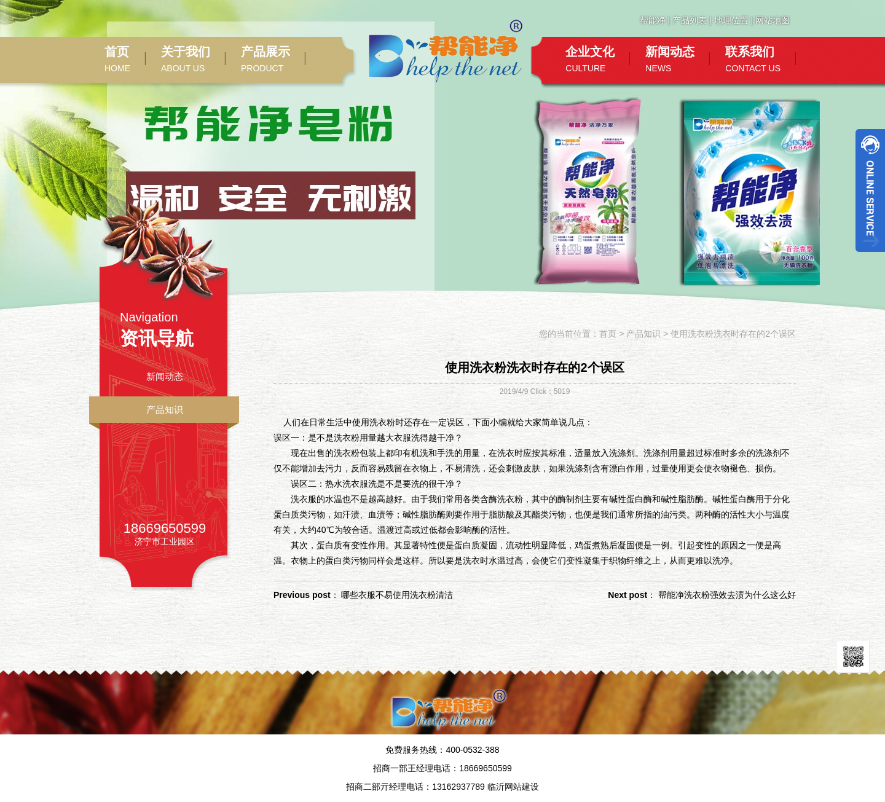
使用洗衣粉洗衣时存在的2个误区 (733, 334)
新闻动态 (164, 376)
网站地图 (772, 20)
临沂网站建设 (513, 787)
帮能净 (653, 20)
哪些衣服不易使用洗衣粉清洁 (397, 595)
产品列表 (689, 20)
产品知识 (164, 409)
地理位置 (731, 20)
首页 (607, 334)
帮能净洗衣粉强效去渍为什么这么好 (727, 595)
